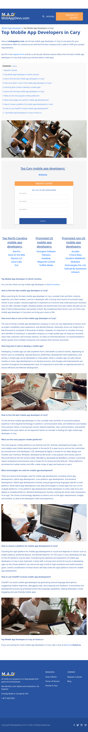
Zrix (17, 265)
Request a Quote (72, 16)
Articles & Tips (51, 685)
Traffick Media (46, 265)
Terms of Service (52, 681)
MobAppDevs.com (15, 18)
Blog (69, 681)
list (68, 645)
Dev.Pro (16, 251)
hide (14, 66)
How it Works (51, 677)
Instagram (82, 725)
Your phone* (44, 211)
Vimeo (85, 725)
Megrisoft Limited (46, 261)
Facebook (74, 725)
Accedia (75, 251)
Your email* (44, 203)
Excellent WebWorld (75, 258)
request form (18, 54)
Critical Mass (75, 254)
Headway (46, 258)
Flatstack (46, 254)
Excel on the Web (16, 254)
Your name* (44, 195)
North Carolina (53, 284)
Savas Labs (16, 261)
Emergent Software (46, 251)
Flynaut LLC (16, 258)
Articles (50, 16)
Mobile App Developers (12, 28)
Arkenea (43, 174)
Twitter (77, 725)
